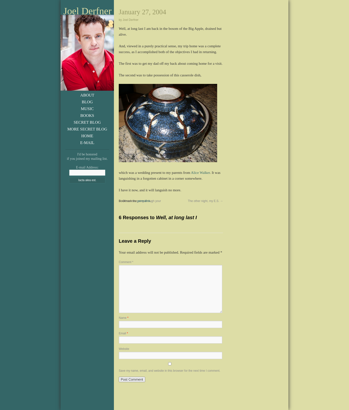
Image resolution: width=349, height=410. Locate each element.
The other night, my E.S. (205, 201)
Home (87, 136)
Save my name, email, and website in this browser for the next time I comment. (169, 370)
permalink (143, 201)
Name (123, 318)
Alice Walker (200, 173)
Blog (87, 102)
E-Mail (87, 142)
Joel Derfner (87, 11)
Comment (126, 262)
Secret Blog (87, 122)
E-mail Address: (87, 167)
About (87, 95)
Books (87, 115)
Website (124, 349)
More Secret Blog (87, 129)
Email (123, 333)
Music (87, 108)
